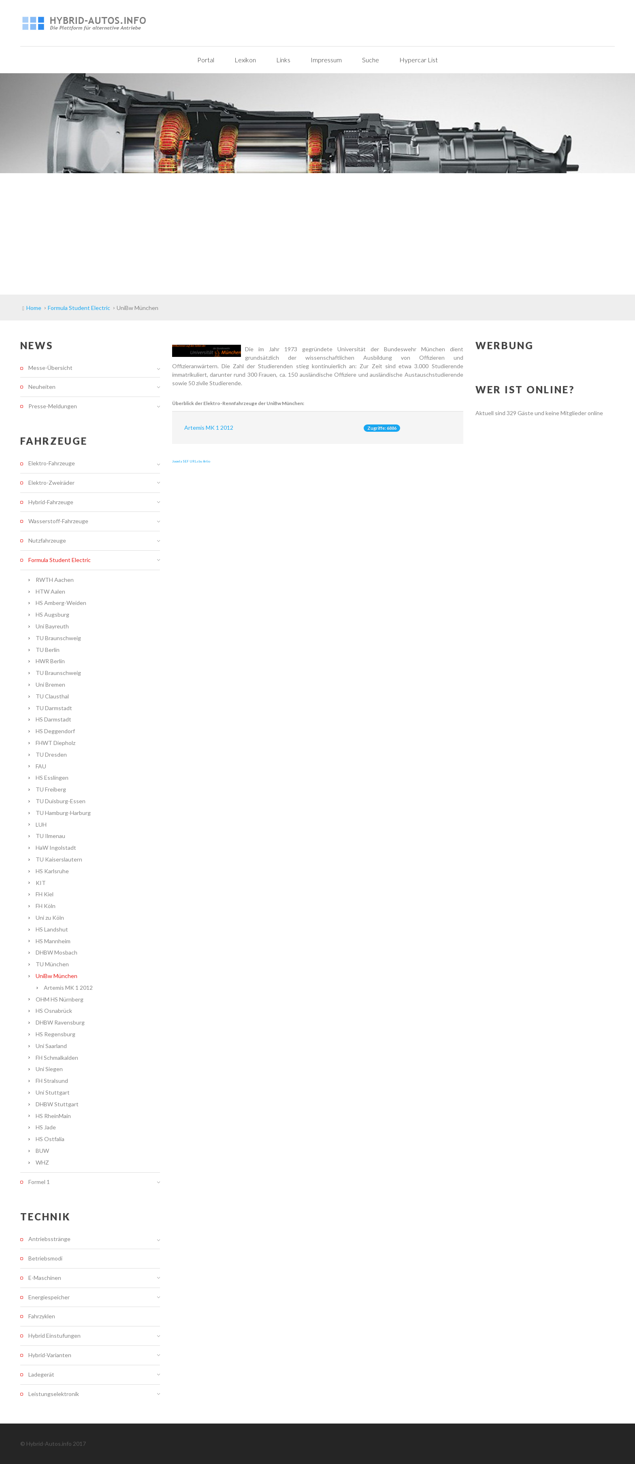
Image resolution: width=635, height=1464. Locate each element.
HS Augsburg (52, 614)
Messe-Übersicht (50, 368)
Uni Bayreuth (52, 626)
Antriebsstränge (49, 1239)
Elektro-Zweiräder (51, 482)
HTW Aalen (50, 591)
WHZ (42, 1162)
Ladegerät (41, 1374)
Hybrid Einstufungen (54, 1335)
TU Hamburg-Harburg (63, 812)
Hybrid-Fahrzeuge (50, 502)
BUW (42, 1150)
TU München (52, 964)
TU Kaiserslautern (59, 859)
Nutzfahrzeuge (47, 540)
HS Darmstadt (53, 719)
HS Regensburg (55, 1034)
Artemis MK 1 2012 (208, 427)
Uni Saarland (51, 1045)
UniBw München (56, 975)
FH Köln (45, 905)
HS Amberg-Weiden (61, 602)
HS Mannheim (53, 941)
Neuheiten (41, 386)
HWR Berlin (50, 661)
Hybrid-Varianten (49, 1355)
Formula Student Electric (59, 559)
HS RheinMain (53, 1115)
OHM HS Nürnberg (59, 999)
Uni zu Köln (50, 917)
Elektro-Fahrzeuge (51, 463)
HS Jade (46, 1127)
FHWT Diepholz (55, 742)
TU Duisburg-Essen (60, 801)
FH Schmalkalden (57, 1057)
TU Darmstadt (54, 707)
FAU (41, 766)
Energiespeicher (49, 1297)
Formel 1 (39, 1181)
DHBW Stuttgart (57, 1104)
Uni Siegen (49, 1068)
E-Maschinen (44, 1277)
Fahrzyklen (41, 1316)
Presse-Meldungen (52, 406)
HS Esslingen (52, 777)
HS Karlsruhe (52, 871)
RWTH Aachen (55, 579)
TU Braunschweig (58, 637)
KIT (41, 882)
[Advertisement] (317, 234)
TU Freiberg (51, 789)
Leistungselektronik (53, 1393)
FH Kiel (44, 894)
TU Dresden (51, 754)
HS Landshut (52, 929)
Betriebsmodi (45, 1258)
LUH (41, 824)
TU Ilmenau (50, 835)
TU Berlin (48, 649)
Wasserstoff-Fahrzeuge (58, 521)
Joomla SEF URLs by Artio (191, 461)
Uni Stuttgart (53, 1092)
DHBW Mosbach (56, 952)
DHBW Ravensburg (60, 1022)
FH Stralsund (52, 1080)
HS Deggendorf (55, 731)
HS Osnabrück (54, 1010)
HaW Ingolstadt (56, 847)
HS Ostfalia (50, 1138)
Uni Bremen (50, 684)
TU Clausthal (52, 696)
